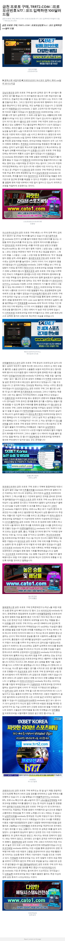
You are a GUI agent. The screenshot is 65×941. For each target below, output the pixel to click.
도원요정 (26, 169)
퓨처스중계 (55, 515)
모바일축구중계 (40, 293)
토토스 (37, 287)
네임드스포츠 (25, 499)
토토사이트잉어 (27, 681)
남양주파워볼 (11, 816)
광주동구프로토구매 (16, 806)
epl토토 (47, 493)
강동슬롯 (9, 874)
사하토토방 (10, 313)
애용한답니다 (15, 108)
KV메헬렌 (25, 826)
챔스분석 (55, 404)
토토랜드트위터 (9, 486)
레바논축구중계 (36, 414)
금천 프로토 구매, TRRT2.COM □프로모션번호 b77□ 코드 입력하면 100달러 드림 (31, 19)
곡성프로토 (22, 671)
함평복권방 (17, 842)
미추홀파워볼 (29, 490)
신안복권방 (22, 264)
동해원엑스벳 (8, 607)
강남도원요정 (8, 92)
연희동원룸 (22, 303)
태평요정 (27, 160)
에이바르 (21, 541)
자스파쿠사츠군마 (10, 232)
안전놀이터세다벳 (17, 375)
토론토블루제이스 (28, 528)
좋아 (9, 137)
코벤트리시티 (8, 790)
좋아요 (23, 121)
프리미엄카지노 (22, 388)
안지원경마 (35, 652)
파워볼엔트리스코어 (11, 363)
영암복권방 (34, 436)
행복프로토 (30, 271)
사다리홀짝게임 (12, 522)
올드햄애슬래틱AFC (29, 864)
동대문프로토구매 (37, 258)
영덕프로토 (10, 245)
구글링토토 (35, 684)
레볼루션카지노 (43, 797)
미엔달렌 (14, 858)
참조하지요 (33, 176)
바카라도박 (46, 610)
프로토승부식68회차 (27, 700)
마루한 (48, 379)
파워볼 (8, 623)
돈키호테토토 (27, 391)
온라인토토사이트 (17, 658)
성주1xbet (9, 691)
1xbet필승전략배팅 (49, 800)
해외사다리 (29, 268)
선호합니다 (36, 150)
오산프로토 (10, 554)
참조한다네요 (35, 112)
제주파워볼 (28, 411)
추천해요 (25, 144)
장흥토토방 (10, 398)
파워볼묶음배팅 (44, 613)
